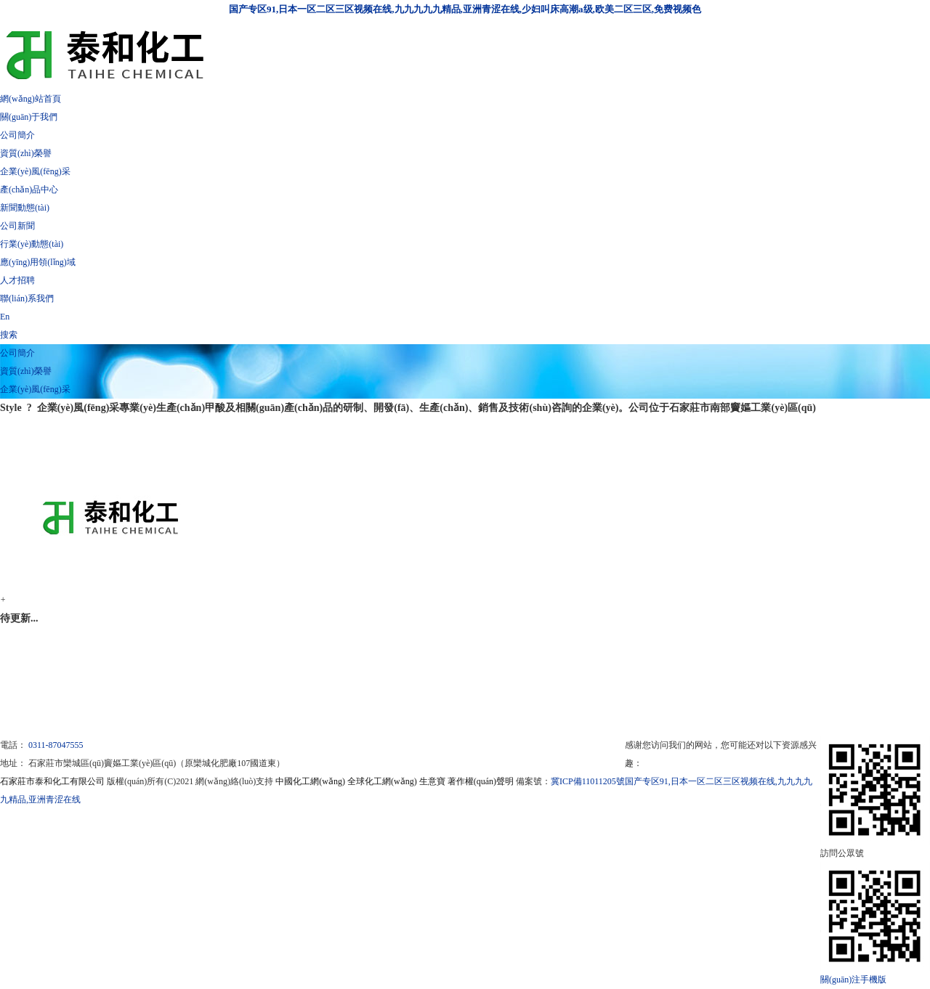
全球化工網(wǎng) (382, 781)
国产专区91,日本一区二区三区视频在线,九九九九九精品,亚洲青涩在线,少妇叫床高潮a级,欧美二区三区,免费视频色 (465, 9)
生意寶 (432, 781)
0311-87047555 (56, 745)
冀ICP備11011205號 (588, 781)
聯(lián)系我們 (27, 298)
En (4, 317)
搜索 (8, 335)
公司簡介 (17, 135)
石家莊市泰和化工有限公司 (52, 781)
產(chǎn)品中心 (29, 189)
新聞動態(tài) (24, 208)
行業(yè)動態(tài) (31, 244)
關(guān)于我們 (28, 117)
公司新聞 (17, 226)
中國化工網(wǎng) (310, 781)
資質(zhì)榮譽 (26, 153)
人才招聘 (17, 280)
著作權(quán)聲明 (481, 781)
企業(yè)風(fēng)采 (35, 171)
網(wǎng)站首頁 (30, 99)
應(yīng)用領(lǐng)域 (38, 262)
